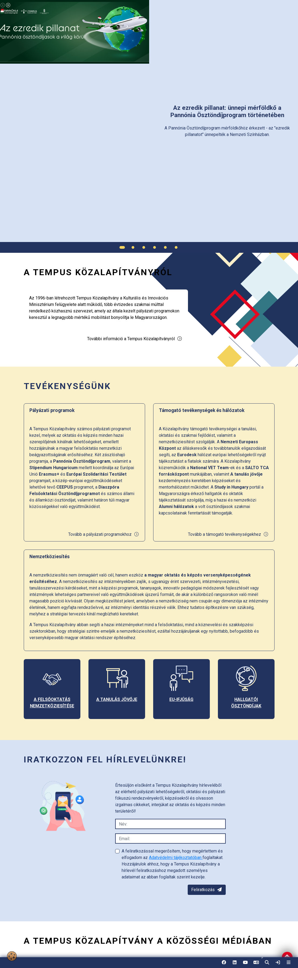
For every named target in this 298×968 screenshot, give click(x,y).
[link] (277, 962)
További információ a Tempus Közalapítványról (134, 338)
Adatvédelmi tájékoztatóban (176, 857)
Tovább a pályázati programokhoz (103, 534)
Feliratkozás (206, 889)
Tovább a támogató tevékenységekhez (228, 534)
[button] (267, 962)
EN (256, 964)
